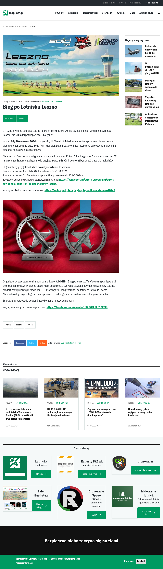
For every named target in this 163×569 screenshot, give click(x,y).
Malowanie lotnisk (146, 513)
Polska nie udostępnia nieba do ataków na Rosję (151, 51)
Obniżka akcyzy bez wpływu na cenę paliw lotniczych (140, 412)
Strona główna (8, 26)
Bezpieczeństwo (109, 3)
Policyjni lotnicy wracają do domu (151, 85)
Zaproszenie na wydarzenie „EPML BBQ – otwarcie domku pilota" (101, 412)
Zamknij (141, 561)
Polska (32, 26)
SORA (94, 515)
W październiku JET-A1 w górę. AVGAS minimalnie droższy (152, 68)
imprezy (22, 119)
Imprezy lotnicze (90, 12)
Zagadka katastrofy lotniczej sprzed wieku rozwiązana (152, 102)
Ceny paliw (107, 12)
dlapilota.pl (13, 12)
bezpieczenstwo (90, 473)
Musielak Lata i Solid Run (52, 102)
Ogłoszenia (73, 12)
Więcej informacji (24, 563)
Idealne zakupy (39, 506)
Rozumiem (129, 561)
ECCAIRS (59, 12)
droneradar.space (143, 470)
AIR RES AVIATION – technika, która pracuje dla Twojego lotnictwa (59, 412)
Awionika (121, 12)
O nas (132, 12)
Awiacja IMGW (146, 12)
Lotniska (122, 3)
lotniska (9, 119)
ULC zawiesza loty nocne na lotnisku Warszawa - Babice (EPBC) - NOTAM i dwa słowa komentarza (19, 414)
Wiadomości (22, 26)
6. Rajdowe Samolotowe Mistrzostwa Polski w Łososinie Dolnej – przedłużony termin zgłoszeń (152, 119)
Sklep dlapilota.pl (153, 3)
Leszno (19, 325)
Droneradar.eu (135, 3)
